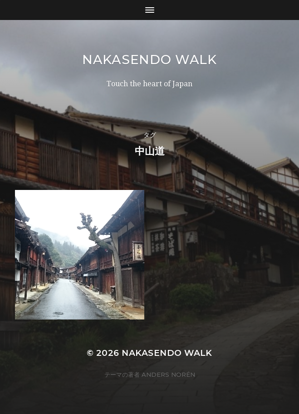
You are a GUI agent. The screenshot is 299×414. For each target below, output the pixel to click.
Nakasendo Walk (149, 59)
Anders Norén (168, 374)
